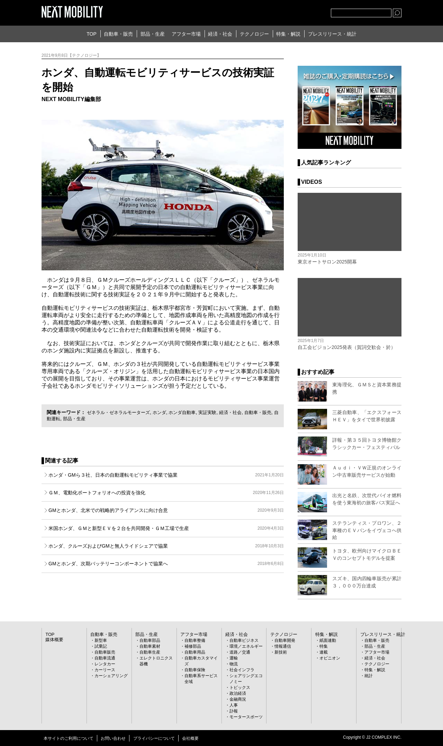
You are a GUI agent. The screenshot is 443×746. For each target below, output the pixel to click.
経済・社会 (220, 34)
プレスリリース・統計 (332, 34)
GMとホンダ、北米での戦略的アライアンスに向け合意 (166, 510)
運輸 (233, 658)
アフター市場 (186, 34)
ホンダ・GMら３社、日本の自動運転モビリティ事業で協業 (166, 475)
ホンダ (164, 412)
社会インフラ (241, 669)
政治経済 (237, 693)
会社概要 (190, 738)
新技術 (280, 652)
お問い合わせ (113, 738)
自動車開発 (284, 640)
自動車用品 (194, 652)
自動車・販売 (118, 34)
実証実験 (216, 412)
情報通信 (282, 646)
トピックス (239, 687)
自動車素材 (149, 646)
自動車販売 (104, 652)
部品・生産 (153, 34)
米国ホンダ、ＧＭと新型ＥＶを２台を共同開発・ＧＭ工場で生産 (166, 528)
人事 (233, 705)
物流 (233, 664)
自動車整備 (194, 640)
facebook (303, 11)
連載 (323, 652)
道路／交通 (239, 652)
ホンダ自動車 (189, 412)
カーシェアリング (111, 675)
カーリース (104, 669)
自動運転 (69, 418)
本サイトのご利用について (68, 738)
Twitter (287, 11)
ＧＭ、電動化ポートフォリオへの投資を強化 (166, 492)
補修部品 (192, 646)
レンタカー (104, 664)
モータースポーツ (246, 716)
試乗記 (100, 646)
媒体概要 (53, 639)
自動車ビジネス (244, 640)
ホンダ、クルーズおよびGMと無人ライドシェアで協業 (166, 546)
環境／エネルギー (246, 646)
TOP (92, 34)
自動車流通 (104, 658)
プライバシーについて (154, 738)
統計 (368, 675)
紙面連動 (327, 640)
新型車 (100, 640)
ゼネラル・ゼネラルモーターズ (121, 412)
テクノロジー (254, 34)
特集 (323, 646)
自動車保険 (194, 669)
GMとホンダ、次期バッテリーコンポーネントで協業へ (166, 563)
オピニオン (329, 658)
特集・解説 (288, 34)
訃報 (233, 711)
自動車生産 (149, 652)
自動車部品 (149, 640)
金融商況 (237, 699)
